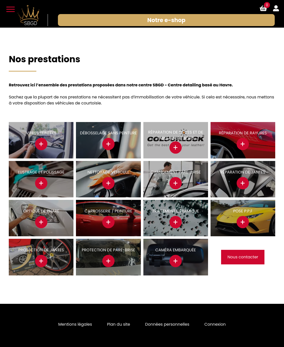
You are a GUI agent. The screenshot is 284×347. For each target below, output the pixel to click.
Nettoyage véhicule (108, 172)
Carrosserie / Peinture (108, 211)
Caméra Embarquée (175, 250)
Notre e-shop (166, 20)
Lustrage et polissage (41, 172)
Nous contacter (242, 257)
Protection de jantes (41, 250)
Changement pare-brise (176, 172)
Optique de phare (41, 211)
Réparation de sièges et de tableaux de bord (175, 135)
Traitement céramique (175, 211)
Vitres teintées (41, 133)
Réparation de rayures (243, 133)
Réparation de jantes (242, 172)
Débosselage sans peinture (108, 133)
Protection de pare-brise (108, 250)
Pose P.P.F (242, 211)
